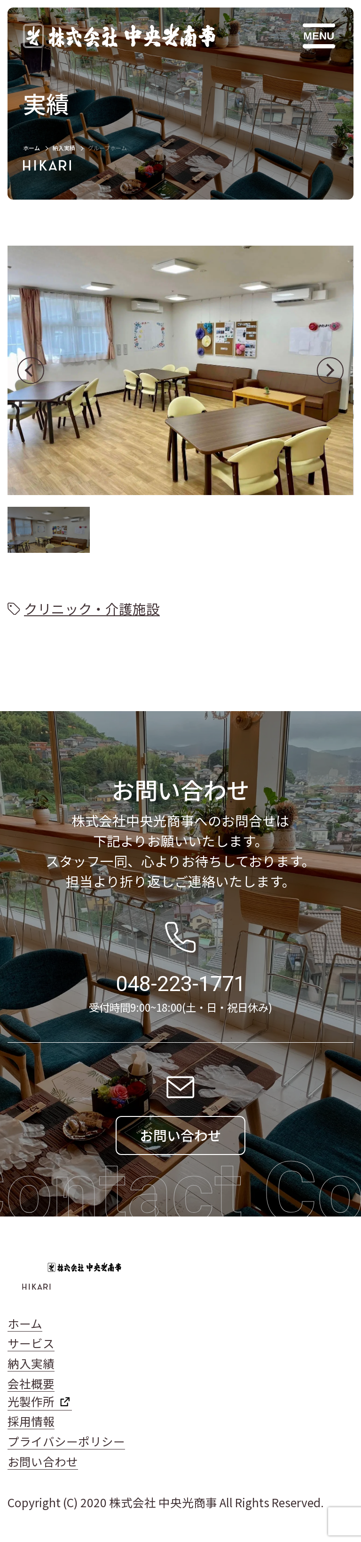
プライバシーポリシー (66, 1441)
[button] (30, 370)
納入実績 (64, 148)
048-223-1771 (180, 983)
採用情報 (31, 1421)
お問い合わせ (43, 1461)
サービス (31, 1343)
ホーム (31, 148)
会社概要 (31, 1383)
